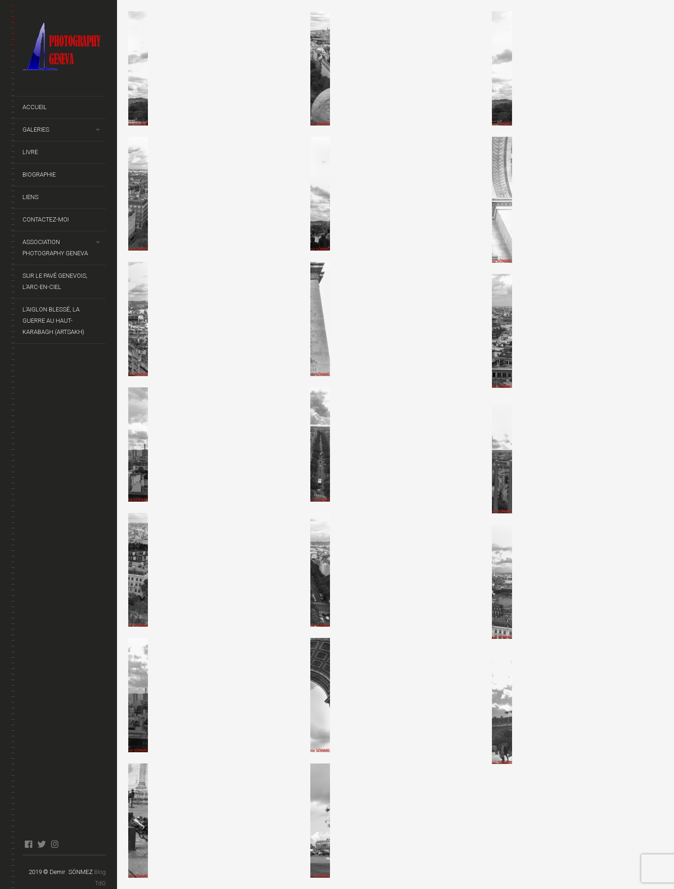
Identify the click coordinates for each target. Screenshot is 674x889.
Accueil (34, 107)
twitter (41, 844)
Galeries (35, 129)
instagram (54, 844)
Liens (30, 196)
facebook (28, 844)
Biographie (39, 174)
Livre (30, 152)
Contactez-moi (45, 219)
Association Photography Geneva (55, 247)
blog (67, 844)
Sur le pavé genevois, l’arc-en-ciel (55, 281)
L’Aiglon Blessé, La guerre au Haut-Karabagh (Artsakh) (53, 320)
